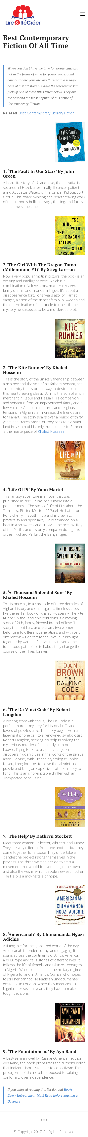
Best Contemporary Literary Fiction (46, 113)
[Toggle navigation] (82, 14)
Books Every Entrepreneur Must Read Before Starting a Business (43, 1095)
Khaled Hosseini (51, 431)
